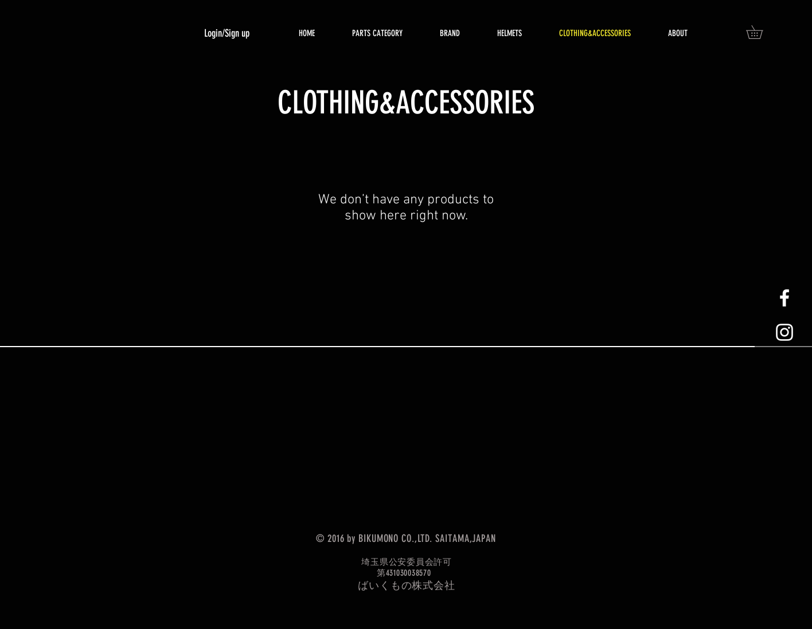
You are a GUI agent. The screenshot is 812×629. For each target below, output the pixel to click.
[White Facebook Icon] (784, 297)
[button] (761, 32)
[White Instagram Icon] (784, 332)
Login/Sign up (226, 33)
